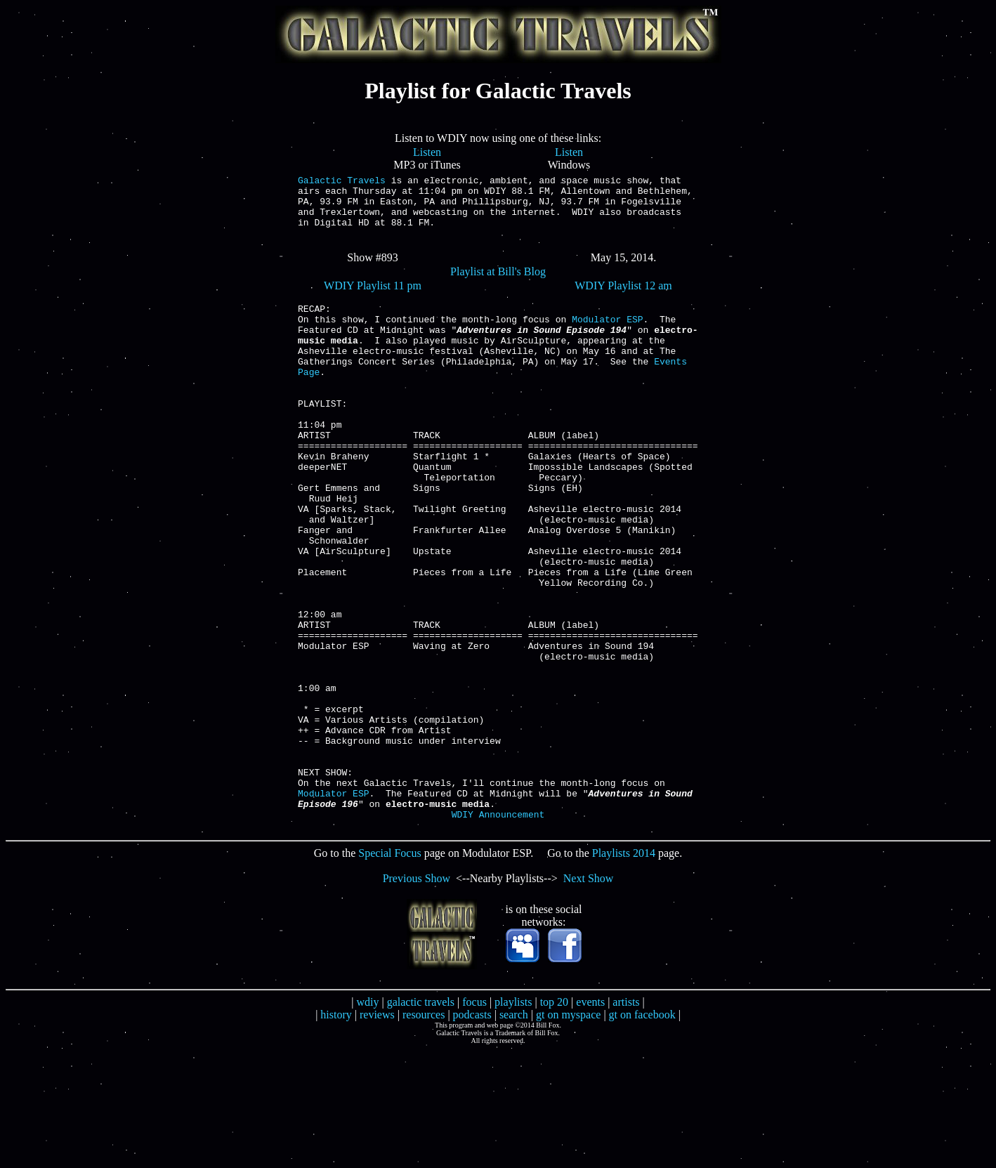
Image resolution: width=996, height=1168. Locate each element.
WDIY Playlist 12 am (623, 298)
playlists (513, 1120)
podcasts (472, 1133)
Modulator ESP (607, 338)
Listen (427, 152)
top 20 (554, 1120)
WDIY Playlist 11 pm (372, 298)
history (335, 1133)
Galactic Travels (342, 182)
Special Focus (389, 971)
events (590, 1120)
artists (625, 1120)
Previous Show (416, 996)
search (513, 1133)
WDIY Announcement (498, 932)
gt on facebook (642, 1133)
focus (474, 1120)
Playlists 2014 (623, 971)
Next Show (588, 996)
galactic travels (420, 1120)
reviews (377, 1133)
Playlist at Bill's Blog (498, 284)
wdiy (367, 1120)
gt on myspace (568, 1133)
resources (423, 1133)
